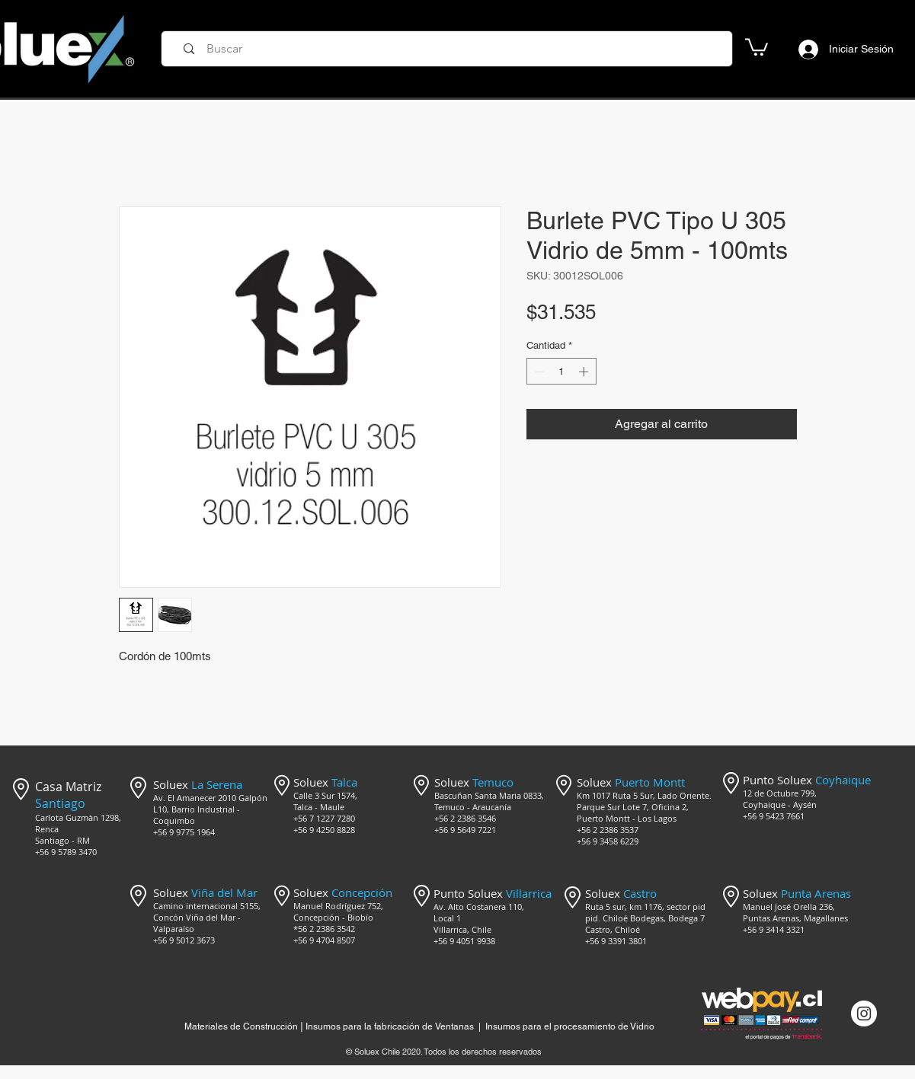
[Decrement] (538, 372)
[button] (756, 46)
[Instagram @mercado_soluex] (864, 1013)
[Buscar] (451, 48)
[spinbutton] (561, 372)
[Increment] (585, 372)
